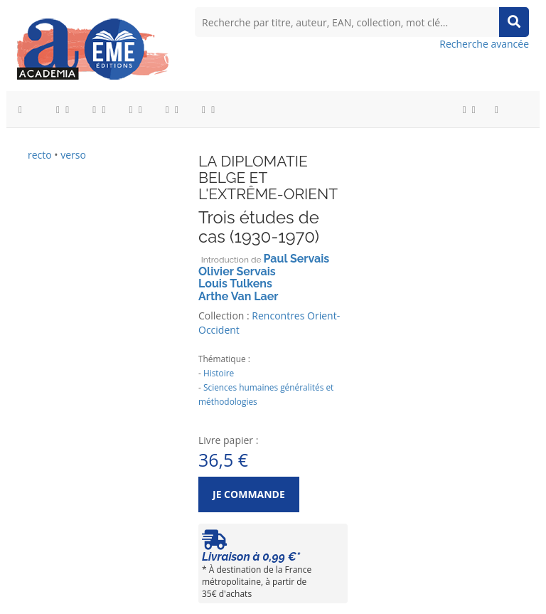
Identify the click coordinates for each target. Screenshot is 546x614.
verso (73, 155)
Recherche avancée (484, 44)
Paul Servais (297, 258)
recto (40, 155)
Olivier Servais (237, 271)
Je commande (249, 494)
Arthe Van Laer (238, 296)
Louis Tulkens (235, 283)
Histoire (218, 373)
